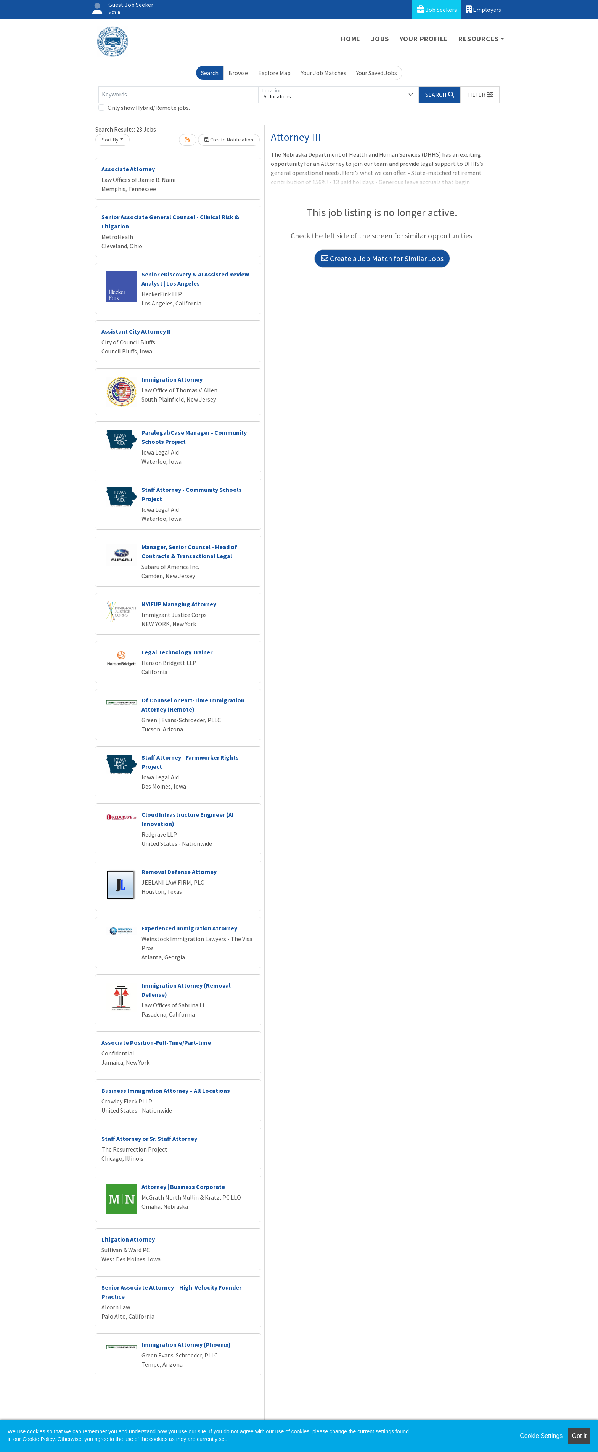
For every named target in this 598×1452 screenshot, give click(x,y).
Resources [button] (478, 38)
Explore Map (274, 73)
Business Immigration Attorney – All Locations (165, 1090)
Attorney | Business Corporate (183, 1186)
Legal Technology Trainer (176, 652)
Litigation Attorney (128, 1239)
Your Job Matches (323, 73)
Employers (483, 9)
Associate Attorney (128, 169)
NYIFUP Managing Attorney (178, 604)
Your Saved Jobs (376, 73)
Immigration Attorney (172, 379)
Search (210, 73)
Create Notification (228, 139)
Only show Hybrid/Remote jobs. (149, 107)
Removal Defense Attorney (179, 871)
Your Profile (424, 38)
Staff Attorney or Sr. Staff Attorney (149, 1138)
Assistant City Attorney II (136, 331)
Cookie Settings (541, 1436)
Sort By (110, 139)
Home (350, 38)
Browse (238, 73)
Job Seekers (437, 9)
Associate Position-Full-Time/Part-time (156, 1042)
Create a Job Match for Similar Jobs (382, 258)
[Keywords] (178, 94)
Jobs (380, 38)
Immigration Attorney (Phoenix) (186, 1344)
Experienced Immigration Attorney (189, 928)
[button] (480, 94)
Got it (579, 1436)
